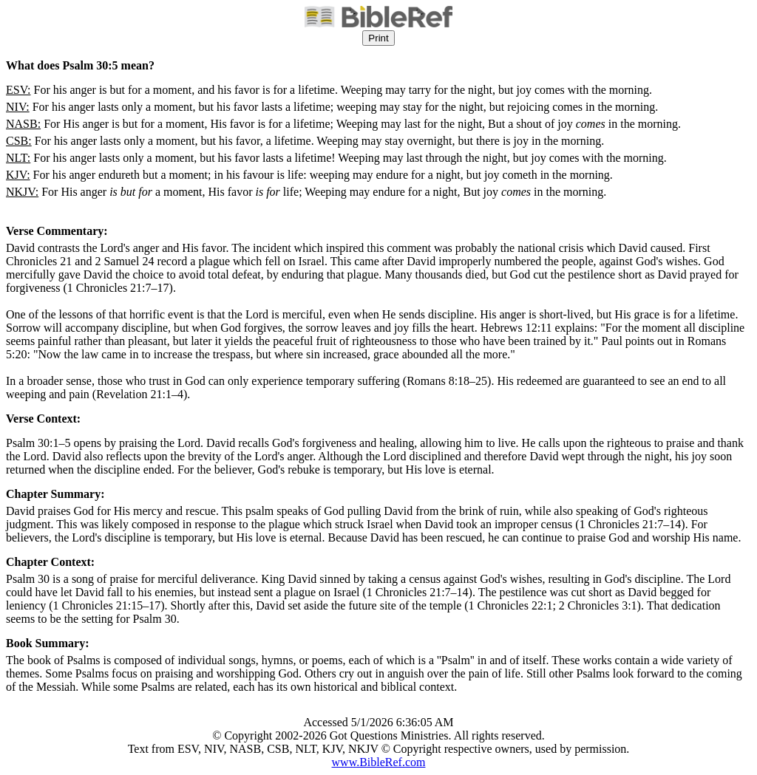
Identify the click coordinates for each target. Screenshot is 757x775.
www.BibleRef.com (379, 762)
